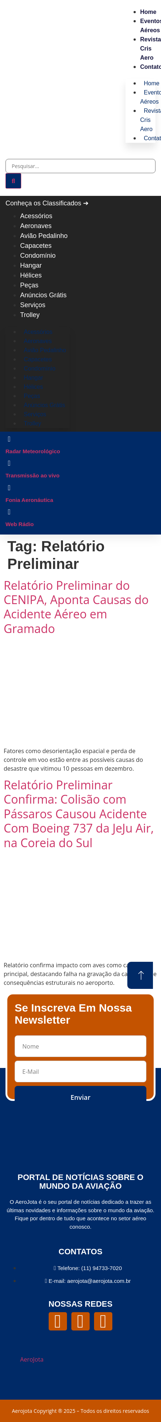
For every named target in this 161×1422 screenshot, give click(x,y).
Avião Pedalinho (44, 235)
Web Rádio (19, 524)
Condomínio (38, 255)
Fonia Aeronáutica (29, 500)
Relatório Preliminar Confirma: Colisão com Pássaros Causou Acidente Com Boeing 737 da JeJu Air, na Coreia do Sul (79, 813)
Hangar (31, 265)
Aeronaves (36, 226)
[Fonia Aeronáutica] (9, 487)
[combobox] (80, 166)
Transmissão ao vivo (32, 475)
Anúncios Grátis (43, 295)
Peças (29, 285)
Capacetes (36, 245)
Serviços (32, 305)
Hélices (31, 275)
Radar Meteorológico (32, 451)
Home (148, 12)
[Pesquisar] (13, 181)
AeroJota (32, 1359)
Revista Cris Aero (150, 48)
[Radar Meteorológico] (9, 439)
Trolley (30, 315)
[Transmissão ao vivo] (9, 463)
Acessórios (36, 216)
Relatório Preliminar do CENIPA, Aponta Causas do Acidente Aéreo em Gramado (76, 606)
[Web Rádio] (9, 511)
